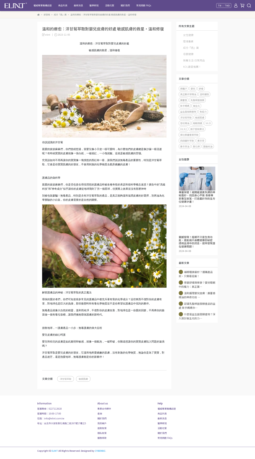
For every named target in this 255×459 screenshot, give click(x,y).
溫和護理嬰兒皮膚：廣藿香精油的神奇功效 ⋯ (197, 295)
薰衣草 (200, 140)
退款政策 (102, 428)
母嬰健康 (188, 54)
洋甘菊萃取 (65, 378)
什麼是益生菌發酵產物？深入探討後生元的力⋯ (197, 316)
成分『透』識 (191, 48)
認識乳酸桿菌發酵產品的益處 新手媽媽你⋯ (197, 306)
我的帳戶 (102, 423)
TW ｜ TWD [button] (224, 5)
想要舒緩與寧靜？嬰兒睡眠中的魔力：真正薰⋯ (197, 284)
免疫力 (203, 111)
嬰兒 (193, 88)
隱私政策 (102, 433)
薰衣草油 (184, 146)
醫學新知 (94, 5)
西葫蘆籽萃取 (187, 140)
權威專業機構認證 (43, 5)
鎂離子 (183, 88)
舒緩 (201, 88)
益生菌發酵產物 (188, 111)
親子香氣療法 (197, 129)
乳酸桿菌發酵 (197, 100)
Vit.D (208, 123)
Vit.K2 (183, 129)
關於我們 (125, 5)
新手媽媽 (184, 105)
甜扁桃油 (207, 146)
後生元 (196, 105)
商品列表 (62, 5)
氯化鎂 (196, 146)
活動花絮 (109, 5)
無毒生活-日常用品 (194, 60)
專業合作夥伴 (104, 408)
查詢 (99, 413)
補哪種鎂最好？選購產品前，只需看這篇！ (196, 274)
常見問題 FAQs (143, 5)
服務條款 (102, 437)
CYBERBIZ (100, 450)
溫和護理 (204, 94)
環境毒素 (188, 41)
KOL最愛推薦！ (192, 67)
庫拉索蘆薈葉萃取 (189, 134)
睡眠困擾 (197, 123)
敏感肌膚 (83, 378)
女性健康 (188, 35)
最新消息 (78, 5)
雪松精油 (184, 123)
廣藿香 (183, 100)
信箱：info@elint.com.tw (50, 418)
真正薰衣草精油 (188, 94)
